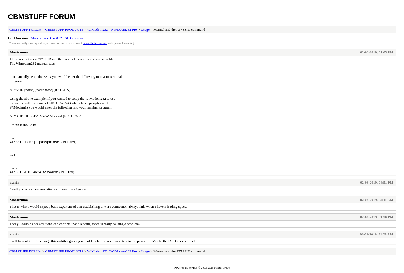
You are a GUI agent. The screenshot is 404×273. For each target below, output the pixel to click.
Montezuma (19, 52)
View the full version (95, 43)
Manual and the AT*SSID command (59, 38)
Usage (145, 29)
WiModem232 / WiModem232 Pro (112, 29)
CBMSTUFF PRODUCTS (64, 29)
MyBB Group (222, 269)
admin (14, 184)
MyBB (193, 269)
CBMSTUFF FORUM (41, 17)
